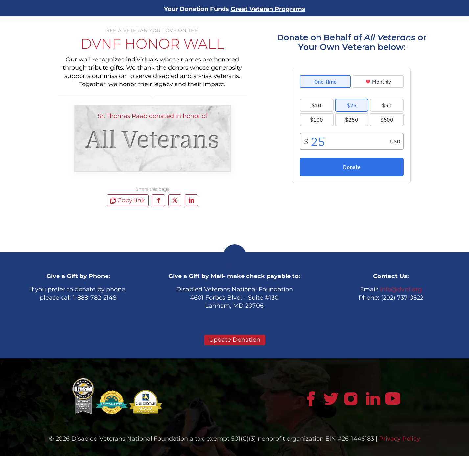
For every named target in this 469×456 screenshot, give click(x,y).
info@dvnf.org (401, 289)
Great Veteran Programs (268, 8)
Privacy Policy (399, 438)
